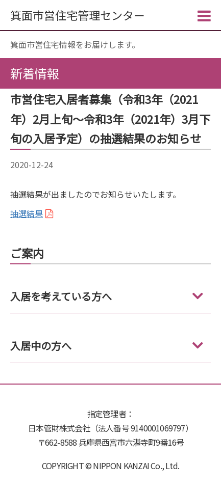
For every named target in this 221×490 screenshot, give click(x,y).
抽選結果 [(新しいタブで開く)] (26, 213)
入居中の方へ (40, 345)
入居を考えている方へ (61, 296)
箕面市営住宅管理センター (77, 15)
